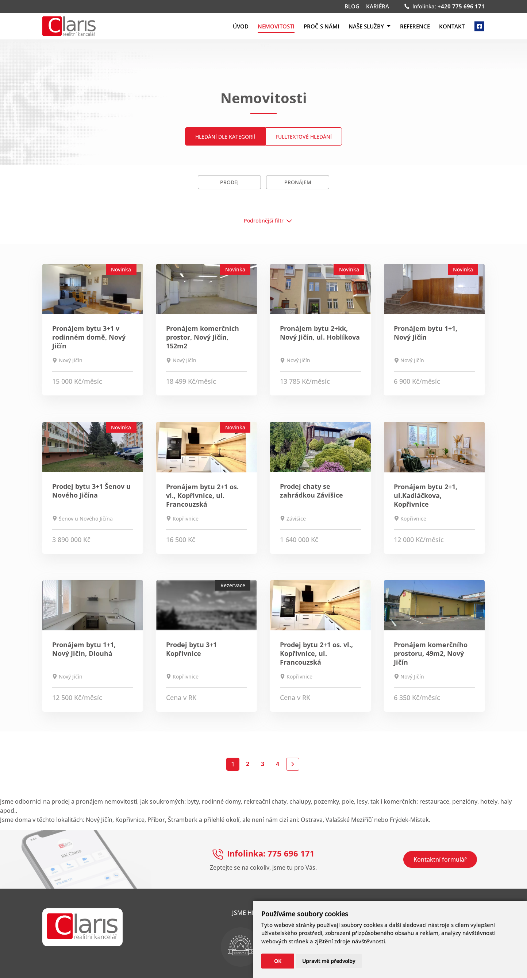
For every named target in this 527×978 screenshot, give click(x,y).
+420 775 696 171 (461, 6)
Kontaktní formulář (440, 859)
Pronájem (297, 182)
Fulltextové (304, 136)
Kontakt (452, 26)
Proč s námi (321, 26)
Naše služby (370, 26)
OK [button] (277, 961)
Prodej (229, 182)
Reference (415, 26)
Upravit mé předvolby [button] (328, 961)
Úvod (241, 26)
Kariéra (377, 6)
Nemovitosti (276, 26)
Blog (352, 6)
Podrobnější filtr (264, 220)
